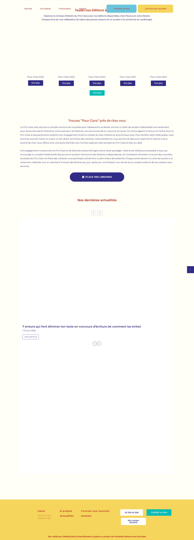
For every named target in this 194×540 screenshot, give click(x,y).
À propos (66, 511)
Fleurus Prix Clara (44, 515)
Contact (86, 515)
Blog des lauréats (44, 518)
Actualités (67, 515)
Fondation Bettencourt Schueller (130, 536)
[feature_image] (97, 272)
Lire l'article (30, 337)
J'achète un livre (121, 8)
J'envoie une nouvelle (155, 8)
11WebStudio (69, 536)
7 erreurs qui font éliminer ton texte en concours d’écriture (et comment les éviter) (81, 326)
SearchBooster (84, 536)
